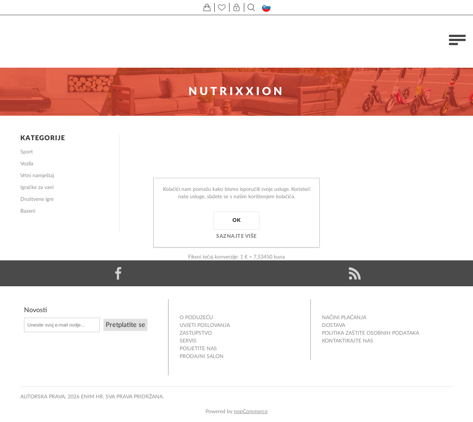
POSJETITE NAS (198, 348)
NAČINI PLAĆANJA (344, 317)
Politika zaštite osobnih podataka (370, 333)
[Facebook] (118, 273)
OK (236, 220)
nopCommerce (251, 411)
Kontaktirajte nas (347, 341)
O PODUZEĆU (196, 317)
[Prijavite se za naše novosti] (62, 325)
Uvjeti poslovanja (205, 325)
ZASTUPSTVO (196, 333)
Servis (188, 341)
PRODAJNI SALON (202, 356)
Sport (26, 152)
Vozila (26, 163)
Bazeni (27, 211)
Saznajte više (236, 236)
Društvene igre (37, 199)
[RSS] (354, 273)
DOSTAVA (333, 325)
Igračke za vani (37, 187)
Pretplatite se (125, 325)
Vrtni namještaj (37, 175)
